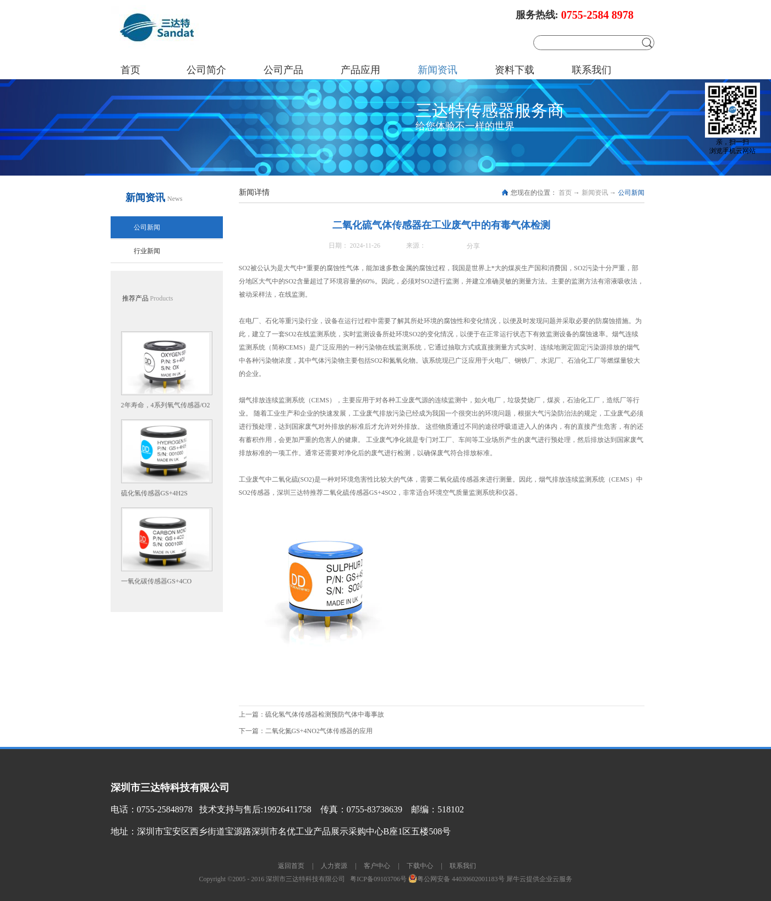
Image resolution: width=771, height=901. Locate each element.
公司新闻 (631, 192)
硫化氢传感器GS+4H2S (154, 493)
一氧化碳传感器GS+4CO (156, 581)
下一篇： (306, 731)
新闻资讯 (595, 192)
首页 (130, 69)
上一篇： (311, 714)
